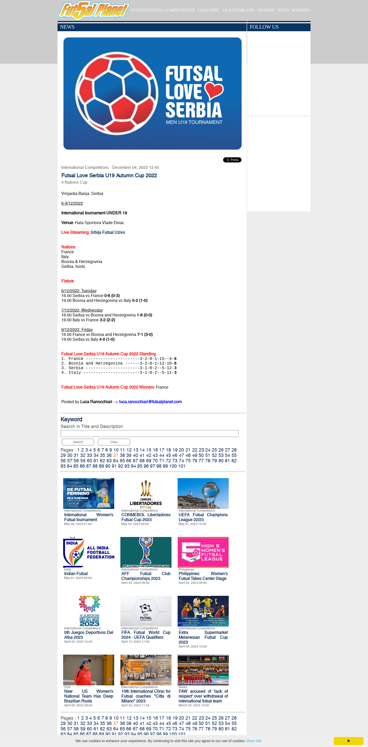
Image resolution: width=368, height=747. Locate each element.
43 (155, 455)
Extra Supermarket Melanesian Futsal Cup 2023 (203, 637)
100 (173, 466)
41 (142, 455)
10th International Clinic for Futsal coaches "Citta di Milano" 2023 (145, 696)
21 (188, 450)
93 (127, 466)
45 (168, 455)
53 (221, 455)
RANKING (301, 10)
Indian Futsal (76, 573)
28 (234, 450)
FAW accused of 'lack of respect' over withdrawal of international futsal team (203, 696)
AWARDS (265, 10)
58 (76, 460)
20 (181, 450)
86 (82, 466)
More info (254, 741)
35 (102, 455)
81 (227, 460)
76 (194, 460)
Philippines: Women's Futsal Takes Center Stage (203, 576)
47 (181, 455)
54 (227, 455)
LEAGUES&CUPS (238, 10)
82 (234, 460)
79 (214, 460)
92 (120, 466)
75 (188, 460)
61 (96, 460)
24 (207, 450)
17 (161, 450)
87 (88, 466)
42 (148, 455)
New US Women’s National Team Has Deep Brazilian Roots (88, 696)
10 (116, 450)
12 (129, 450)
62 (102, 460)
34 (96, 455)
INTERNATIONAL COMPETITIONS (163, 10)
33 (89, 455)
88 (95, 466)
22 (194, 450)
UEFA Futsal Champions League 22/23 (203, 517)
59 (82, 460)
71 (161, 460)
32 (82, 455)
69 (148, 460)
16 (155, 450)
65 (122, 460)
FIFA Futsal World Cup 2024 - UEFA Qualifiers (145, 635)
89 (101, 466)
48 (188, 455)
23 (201, 450)
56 (63, 460)
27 (227, 450)
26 (221, 450)
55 (234, 455)
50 (201, 455)
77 (201, 460)
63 (109, 460)
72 (168, 460)
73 (174, 460)
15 (148, 450)
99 (165, 466)
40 (135, 455)
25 (214, 450)
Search (78, 442)
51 (207, 455)
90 (107, 466)
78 (207, 460)
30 (69, 455)
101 (182, 466)
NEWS (283, 10)
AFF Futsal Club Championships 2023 (145, 576)
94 (133, 466)
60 (89, 460)
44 (161, 455)
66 (128, 460)
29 (63, 455)
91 (114, 466)
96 (146, 466)
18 (168, 450)
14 (142, 450)
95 (139, 466)
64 (115, 460)
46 (174, 455)
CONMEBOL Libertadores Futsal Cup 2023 (145, 517)
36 (109, 455)
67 (135, 460)
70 (155, 460)
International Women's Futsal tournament (88, 517)
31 (76, 455)
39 (128, 455)
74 (181, 460)
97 (152, 466)
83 (63, 466)
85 (75, 466)
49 (194, 455)
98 (159, 466)
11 (122, 450)
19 (175, 450)
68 (142, 460)
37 (115, 455)
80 (221, 460)
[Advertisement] (278, 163)
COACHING (208, 10)
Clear (114, 442)
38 (122, 455)
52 (214, 455)
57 (69, 460)
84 (69, 466)
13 (135, 450)
